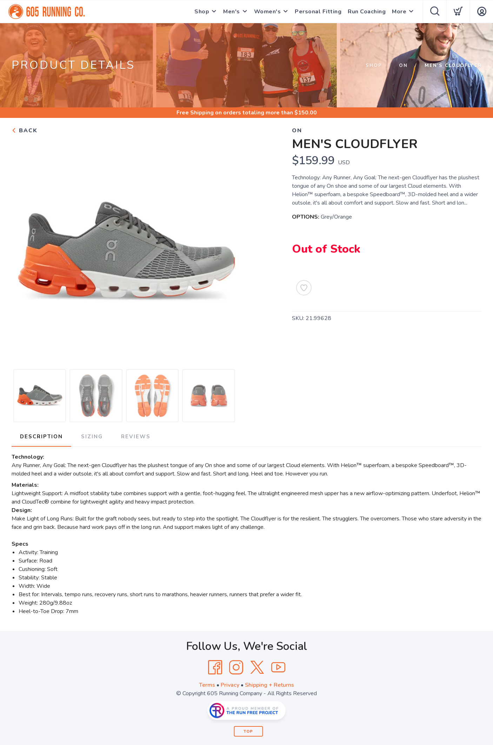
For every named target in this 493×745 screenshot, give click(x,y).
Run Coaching (367, 11)
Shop (201, 11)
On (403, 65)
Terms (207, 685)
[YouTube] (278, 667)
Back (25, 130)
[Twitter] (257, 667)
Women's (267, 11)
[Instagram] (236, 667)
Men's (231, 11)
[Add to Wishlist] (304, 287)
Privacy (230, 685)
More (399, 11)
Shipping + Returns (269, 685)
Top (248, 731)
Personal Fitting (318, 11)
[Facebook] (215, 667)
